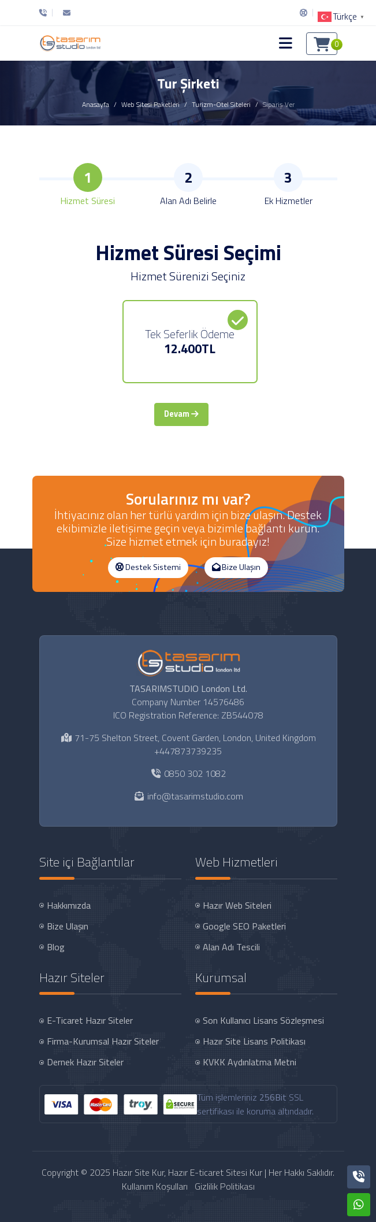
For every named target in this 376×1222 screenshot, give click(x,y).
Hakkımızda (69, 905)
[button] (285, 43)
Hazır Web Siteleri (237, 905)
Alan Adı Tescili (231, 947)
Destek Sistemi (148, 567)
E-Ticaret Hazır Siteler (90, 1020)
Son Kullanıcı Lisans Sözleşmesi (263, 1020)
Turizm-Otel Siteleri (221, 104)
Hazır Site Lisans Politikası (254, 1041)
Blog (56, 947)
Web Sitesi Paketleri (150, 104)
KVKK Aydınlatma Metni (249, 1062)
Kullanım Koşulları (155, 1186)
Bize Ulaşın (236, 567)
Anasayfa (95, 104)
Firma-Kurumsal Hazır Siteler (103, 1041)
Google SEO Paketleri (244, 926)
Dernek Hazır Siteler (85, 1062)
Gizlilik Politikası (225, 1186)
